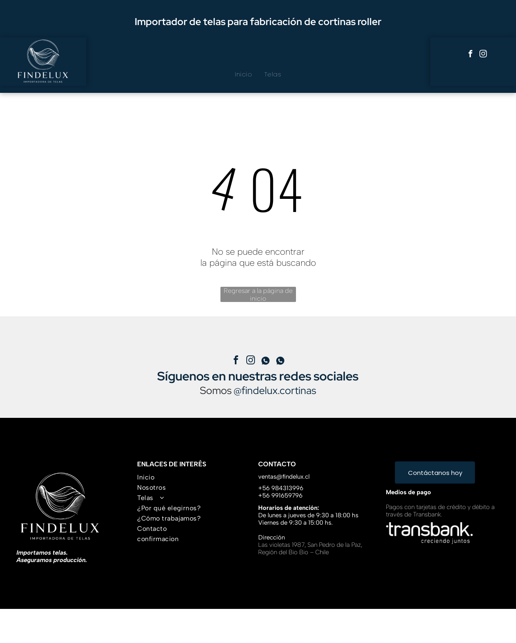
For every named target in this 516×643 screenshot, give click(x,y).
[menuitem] (243, 74)
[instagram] (483, 55)
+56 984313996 (280, 488)
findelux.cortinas (278, 390)
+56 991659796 (280, 495)
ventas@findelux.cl (284, 476)
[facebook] (470, 55)
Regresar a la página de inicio (258, 294)
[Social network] (265, 361)
